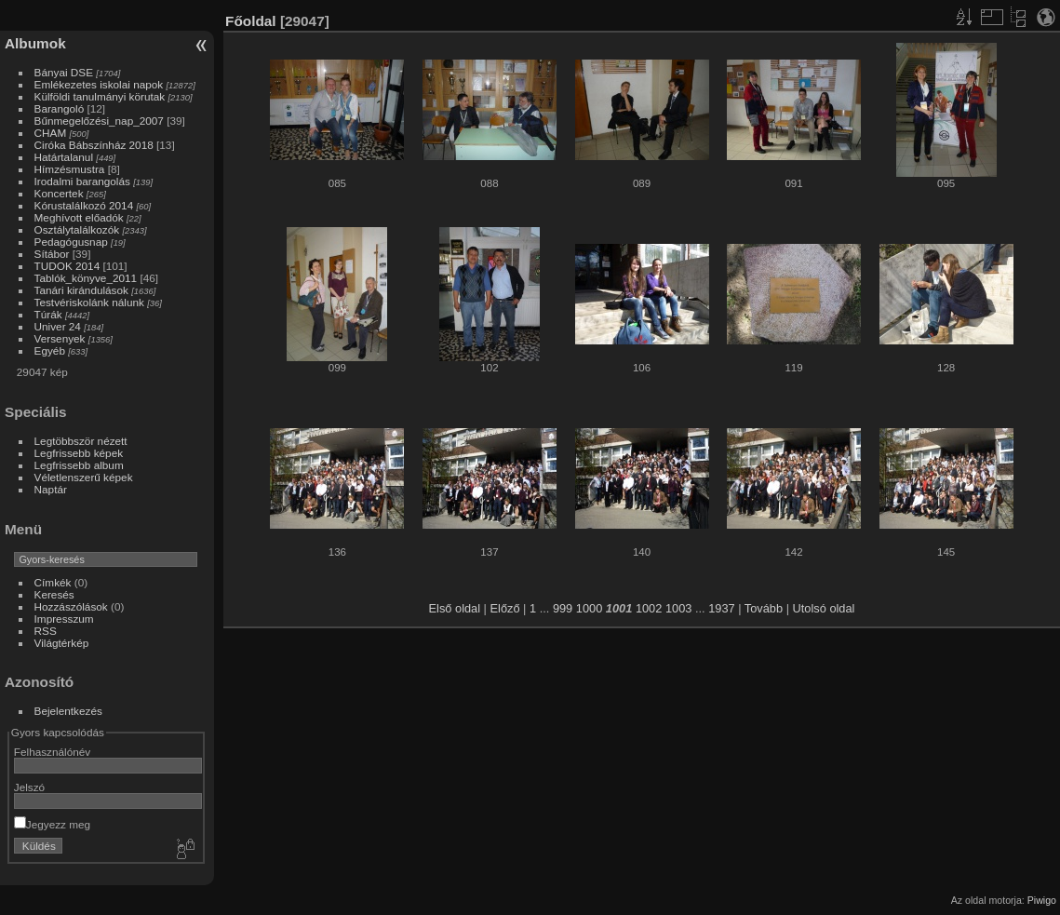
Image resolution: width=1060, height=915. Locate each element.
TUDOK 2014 (67, 266)
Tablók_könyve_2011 (86, 278)
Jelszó (29, 787)
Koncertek (59, 193)
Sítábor (52, 254)
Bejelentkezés (68, 711)
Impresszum (64, 618)
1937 (721, 608)
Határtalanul (63, 157)
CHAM (50, 133)
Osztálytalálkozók (77, 229)
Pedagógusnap (71, 241)
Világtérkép (61, 643)
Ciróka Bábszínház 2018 (94, 145)
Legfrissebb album (79, 465)
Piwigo (1041, 900)
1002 (649, 608)
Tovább (764, 608)
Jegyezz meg (52, 824)
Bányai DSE (63, 72)
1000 (589, 608)
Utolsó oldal (824, 608)
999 (562, 608)
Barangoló (59, 108)
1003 (678, 608)
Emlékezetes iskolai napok (99, 84)
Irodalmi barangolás (82, 181)
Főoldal (250, 21)
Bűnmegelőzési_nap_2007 (99, 120)
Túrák (48, 314)
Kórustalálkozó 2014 (84, 205)
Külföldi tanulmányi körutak (100, 96)
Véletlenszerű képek (83, 477)
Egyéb (49, 350)
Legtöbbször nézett (80, 441)
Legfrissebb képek (79, 453)
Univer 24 (57, 326)
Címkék (53, 582)
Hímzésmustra (69, 169)
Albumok (35, 43)
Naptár (50, 489)
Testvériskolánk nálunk (89, 302)
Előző (505, 608)
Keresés (54, 594)
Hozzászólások (71, 606)
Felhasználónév (52, 752)
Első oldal (455, 608)
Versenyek (60, 338)
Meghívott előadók (79, 217)
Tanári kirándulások (81, 290)
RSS (45, 631)
